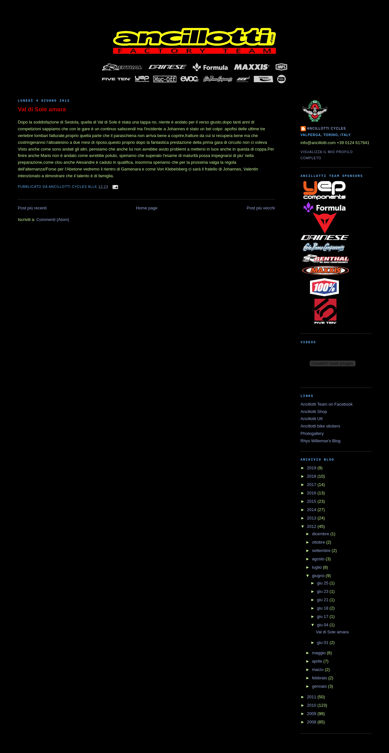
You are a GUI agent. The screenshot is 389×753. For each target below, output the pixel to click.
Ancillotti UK (312, 418)
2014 (312, 509)
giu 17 (323, 616)
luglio (317, 567)
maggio (319, 652)
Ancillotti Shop (314, 411)
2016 (312, 493)
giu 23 (323, 591)
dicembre (321, 533)
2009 (312, 713)
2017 (312, 484)
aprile (317, 661)
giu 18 (323, 608)
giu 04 (323, 624)
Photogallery (312, 433)
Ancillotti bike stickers (320, 426)
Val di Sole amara (42, 109)
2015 (312, 501)
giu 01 (323, 642)
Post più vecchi (261, 208)
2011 (312, 696)
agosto (319, 558)
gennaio (320, 686)
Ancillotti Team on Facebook (327, 404)
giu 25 (323, 583)
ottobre (319, 542)
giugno (319, 575)
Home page (146, 208)
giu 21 (323, 599)
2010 (312, 705)
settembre (322, 550)
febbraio (320, 677)
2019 (312, 467)
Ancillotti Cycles (326, 128)
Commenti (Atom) (52, 219)
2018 (312, 476)
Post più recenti (32, 208)
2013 (312, 518)
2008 (312, 722)
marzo (318, 669)
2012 (312, 526)
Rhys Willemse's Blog (321, 440)
